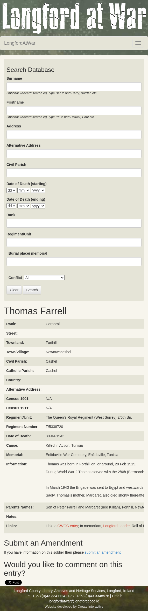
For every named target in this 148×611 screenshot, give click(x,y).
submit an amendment (103, 552)
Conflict (15, 278)
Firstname (15, 102)
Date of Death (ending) (25, 199)
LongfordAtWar (19, 43)
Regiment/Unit (18, 234)
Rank (10, 215)
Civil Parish (16, 164)
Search (32, 290)
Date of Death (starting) (26, 184)
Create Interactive (90, 606)
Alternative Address (23, 145)
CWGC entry (68, 526)
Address (13, 126)
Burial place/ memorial (28, 253)
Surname (14, 78)
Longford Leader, (117, 526)
